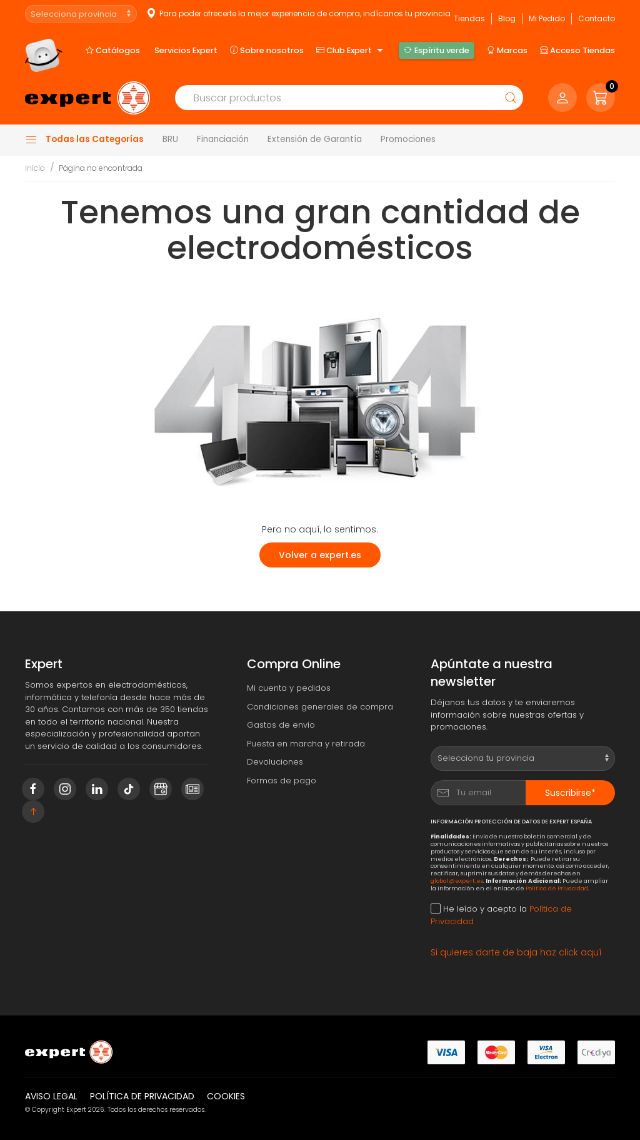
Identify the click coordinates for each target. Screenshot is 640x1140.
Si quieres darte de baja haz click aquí (516, 952)
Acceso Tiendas (577, 50)
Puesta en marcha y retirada (306, 744)
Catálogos (113, 50)
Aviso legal (51, 1096)
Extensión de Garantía (315, 139)
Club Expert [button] (351, 50)
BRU (170, 139)
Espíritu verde (436, 50)
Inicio (35, 168)
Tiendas (469, 18)
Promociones (408, 139)
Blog (507, 18)
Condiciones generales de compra (320, 707)
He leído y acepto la (501, 915)
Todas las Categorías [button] (84, 139)
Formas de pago (281, 780)
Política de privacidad (142, 1096)
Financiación (223, 139)
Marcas (507, 50)
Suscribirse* (570, 792)
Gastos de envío (281, 725)
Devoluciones (275, 762)
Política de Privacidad (557, 888)
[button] (600, 97)
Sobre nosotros (267, 50)
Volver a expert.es (320, 555)
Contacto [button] (596, 18)
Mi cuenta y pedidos (289, 688)
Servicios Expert (186, 50)
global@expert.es (457, 881)
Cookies (226, 1096)
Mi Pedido (547, 18)
